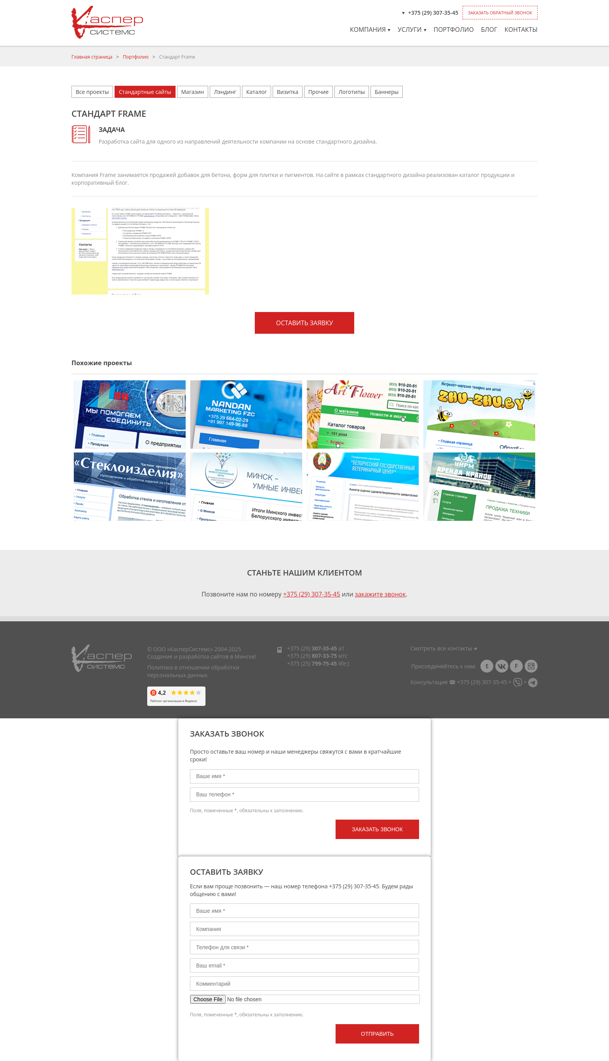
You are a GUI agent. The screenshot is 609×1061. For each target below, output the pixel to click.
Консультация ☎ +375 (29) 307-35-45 (459, 682)
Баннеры (386, 91)
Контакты (521, 29)
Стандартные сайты (145, 91)
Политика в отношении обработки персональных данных (193, 671)
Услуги (412, 29)
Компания (370, 29)
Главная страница (92, 57)
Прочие (318, 91)
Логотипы (352, 91)
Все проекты (92, 91)
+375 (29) (312, 648)
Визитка (287, 91)
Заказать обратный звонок (500, 13)
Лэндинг (225, 91)
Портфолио (453, 29)
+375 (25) (312, 663)
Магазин (192, 91)
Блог (489, 29)
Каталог (256, 91)
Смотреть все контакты (444, 648)
